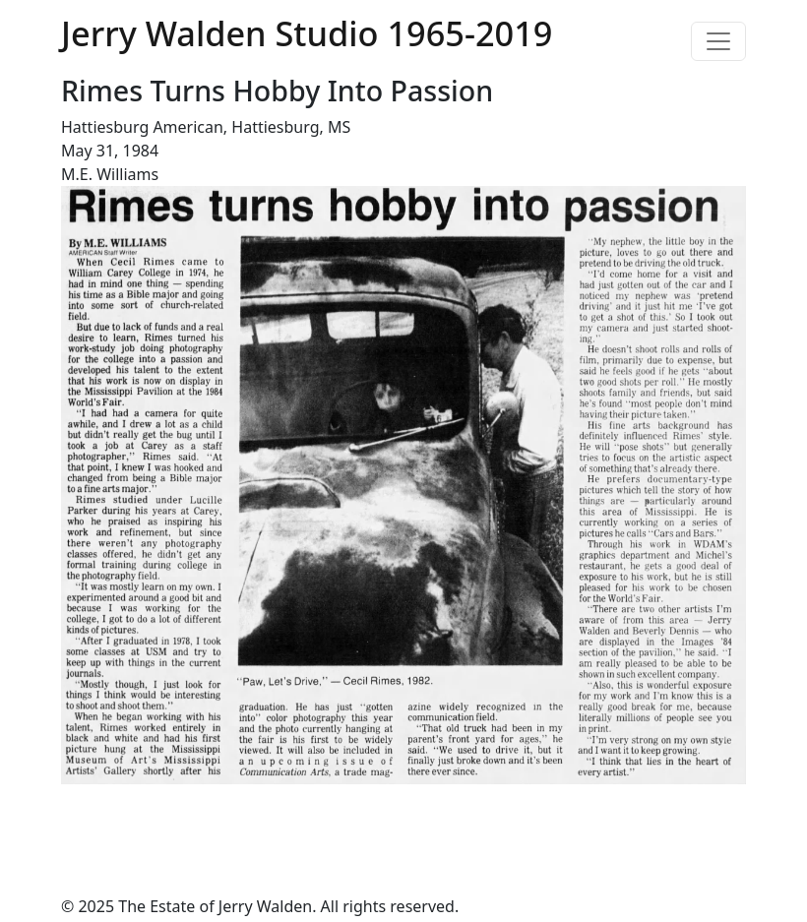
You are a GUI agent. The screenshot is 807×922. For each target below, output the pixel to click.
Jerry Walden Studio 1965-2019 (306, 33)
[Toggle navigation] (718, 41)
